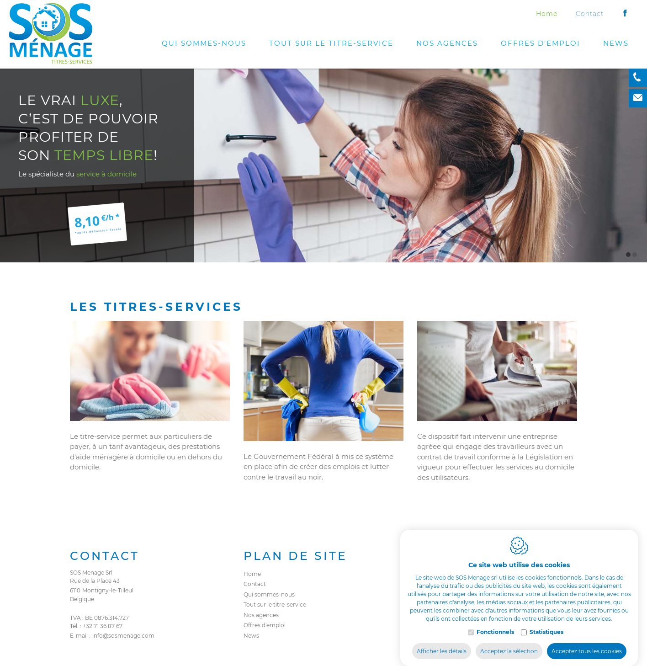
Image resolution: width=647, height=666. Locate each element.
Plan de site (295, 556)
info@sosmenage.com (123, 635)
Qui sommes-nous (204, 43)
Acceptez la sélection (509, 642)
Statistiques (546, 622)
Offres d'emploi (540, 43)
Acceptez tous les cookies (587, 642)
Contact (590, 14)
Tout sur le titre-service (331, 43)
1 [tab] (628, 254)
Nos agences (447, 43)
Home (546, 14)
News (616, 43)
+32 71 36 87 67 (102, 626)
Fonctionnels (495, 622)
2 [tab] (634, 254)
